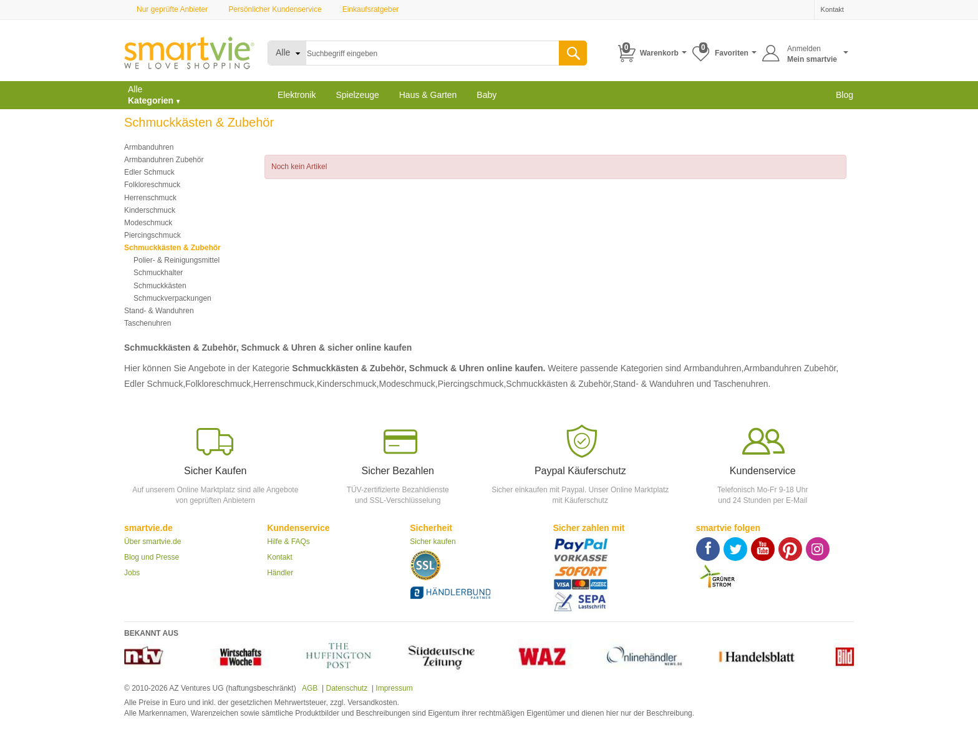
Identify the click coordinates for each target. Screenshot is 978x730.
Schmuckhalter (158, 272)
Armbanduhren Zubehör (163, 159)
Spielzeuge (357, 95)
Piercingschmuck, (472, 384)
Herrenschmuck (150, 197)
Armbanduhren (148, 147)
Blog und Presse (151, 557)
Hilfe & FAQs (288, 541)
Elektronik (297, 95)
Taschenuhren (147, 323)
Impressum (393, 688)
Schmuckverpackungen (172, 298)
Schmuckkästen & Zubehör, (559, 384)
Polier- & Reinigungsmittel (176, 260)
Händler (280, 572)
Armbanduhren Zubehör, (790, 368)
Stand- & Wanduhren (159, 310)
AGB (308, 688)
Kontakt (280, 557)
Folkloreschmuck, (219, 384)
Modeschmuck (148, 222)
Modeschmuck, (408, 384)
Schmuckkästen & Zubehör (172, 247)
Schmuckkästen (159, 285)
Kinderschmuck (149, 210)
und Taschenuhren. (734, 384)
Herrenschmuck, (285, 384)
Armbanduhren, (714, 368)
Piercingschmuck (152, 235)
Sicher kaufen (432, 541)
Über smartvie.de (152, 541)
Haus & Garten (428, 95)
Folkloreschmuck (152, 184)
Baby (486, 95)
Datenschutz (346, 688)
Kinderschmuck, (348, 384)
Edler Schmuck (149, 172)
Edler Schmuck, (154, 384)
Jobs (132, 572)
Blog (844, 95)
